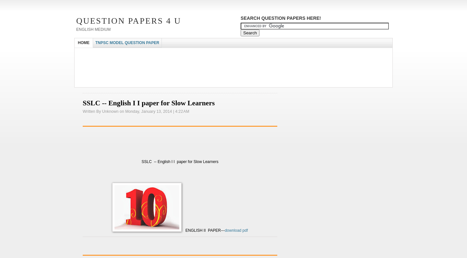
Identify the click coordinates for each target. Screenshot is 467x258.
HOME (84, 43)
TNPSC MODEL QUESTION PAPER (127, 43)
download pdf (236, 230)
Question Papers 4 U (128, 21)
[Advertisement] (193, 53)
